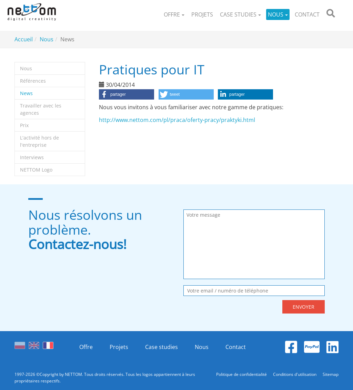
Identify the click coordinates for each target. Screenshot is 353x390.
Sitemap (331, 374)
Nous (202, 347)
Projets (119, 347)
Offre (86, 347)
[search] (331, 14)
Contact (235, 347)
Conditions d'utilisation (295, 374)
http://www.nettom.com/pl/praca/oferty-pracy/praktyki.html (177, 120)
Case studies (161, 347)
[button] (174, 14)
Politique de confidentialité (242, 374)
